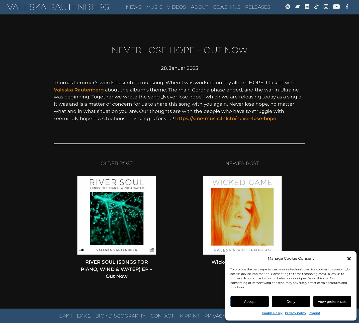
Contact (162, 316)
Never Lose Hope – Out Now (179, 50)
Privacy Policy (295, 313)
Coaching (226, 7)
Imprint (314, 313)
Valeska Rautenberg (58, 7)
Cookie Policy (272, 313)
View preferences (332, 301)
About (199, 7)
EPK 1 (65, 316)
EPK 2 (84, 316)
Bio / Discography (120, 316)
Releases (257, 7)
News (133, 7)
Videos (176, 7)
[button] (349, 258)
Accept (250, 301)
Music (154, 7)
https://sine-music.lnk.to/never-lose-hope (225, 118)
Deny (290, 301)
